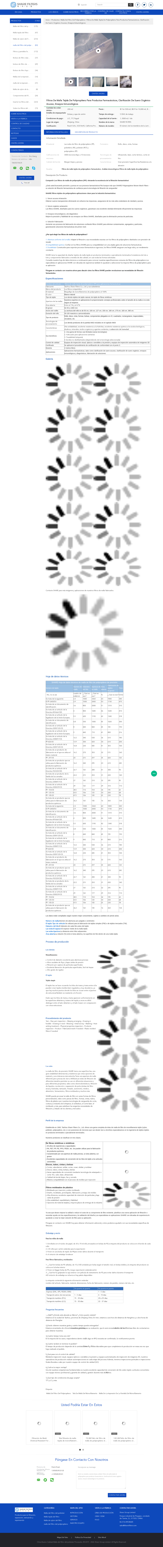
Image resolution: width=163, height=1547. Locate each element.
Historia (73, 1516)
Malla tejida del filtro (25, 33)
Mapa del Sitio (62, 1537)
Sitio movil (102, 1537)
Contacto (16, 128)
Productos (36, 12)
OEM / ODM (99, 1516)
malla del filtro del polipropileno (25, 45)
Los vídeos (53, 12)
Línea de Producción (104, 1513)
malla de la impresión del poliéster (26, 83)
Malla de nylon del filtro (25, 39)
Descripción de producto (86, 132)
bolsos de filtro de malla (25, 64)
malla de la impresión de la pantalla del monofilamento (120, 1393)
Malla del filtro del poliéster (25, 26)
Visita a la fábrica (19, 119)
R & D (97, 1520)
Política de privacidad (83, 1537)
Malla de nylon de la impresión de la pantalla (26, 89)
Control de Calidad (20, 123)
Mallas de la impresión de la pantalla (26, 77)
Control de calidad (106, 12)
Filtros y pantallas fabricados (25, 51)
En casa (18, 12)
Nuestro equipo (77, 1523)
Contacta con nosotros (123, 12)
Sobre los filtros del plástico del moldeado (26, 108)
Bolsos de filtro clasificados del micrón (26, 58)
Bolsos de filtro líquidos (25, 70)
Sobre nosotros (70, 12)
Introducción (76, 1513)
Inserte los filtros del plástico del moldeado (26, 102)
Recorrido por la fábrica (88, 12)
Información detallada (57, 132)
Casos (14, 138)
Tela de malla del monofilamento (84, 1393)
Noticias (15, 133)
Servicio (73, 1520)
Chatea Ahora (142, 12)
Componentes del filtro (25, 96)
